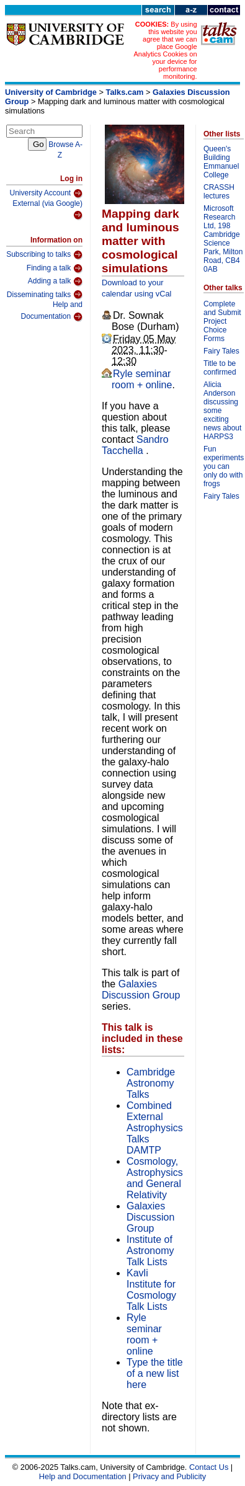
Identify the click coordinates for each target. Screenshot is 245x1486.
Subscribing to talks (44, 255)
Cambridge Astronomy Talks (151, 1083)
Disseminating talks (44, 295)
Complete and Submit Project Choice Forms (222, 321)
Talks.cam (125, 92)
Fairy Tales (221, 351)
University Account (45, 193)
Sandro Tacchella (135, 445)
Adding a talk (55, 282)
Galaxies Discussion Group (141, 989)
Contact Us (208, 1467)
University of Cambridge (51, 92)
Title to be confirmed (219, 367)
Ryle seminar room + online (142, 379)
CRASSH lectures (218, 191)
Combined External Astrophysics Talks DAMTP (155, 1127)
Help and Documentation (51, 311)
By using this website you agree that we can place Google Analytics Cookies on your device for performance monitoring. (165, 50)
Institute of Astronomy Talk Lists (150, 1250)
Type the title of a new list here (155, 1373)
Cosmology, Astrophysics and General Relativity (155, 1178)
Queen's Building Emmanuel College (221, 162)
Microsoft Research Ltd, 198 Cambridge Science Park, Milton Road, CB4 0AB (223, 239)
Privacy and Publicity (169, 1476)
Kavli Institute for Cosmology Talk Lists (151, 1290)
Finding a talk (54, 269)
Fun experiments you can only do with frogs (223, 466)
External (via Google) (47, 210)
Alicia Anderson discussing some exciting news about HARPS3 (222, 410)
